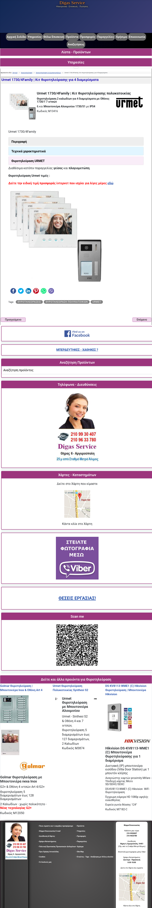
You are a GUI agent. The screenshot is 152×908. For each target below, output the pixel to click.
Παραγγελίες (105, 37)
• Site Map (80, 852)
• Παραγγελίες (81, 841)
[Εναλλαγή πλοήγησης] (76, 57)
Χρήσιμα (121, 37)
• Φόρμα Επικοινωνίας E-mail (49, 831)
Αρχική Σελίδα (16, 37)
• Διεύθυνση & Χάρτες (46, 836)
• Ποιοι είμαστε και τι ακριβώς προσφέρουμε (55, 826)
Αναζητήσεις (76, 44)
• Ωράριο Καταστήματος (47, 841)
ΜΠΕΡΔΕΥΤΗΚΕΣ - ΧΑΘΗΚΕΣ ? (77, 350)
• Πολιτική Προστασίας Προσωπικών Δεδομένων (57, 847)
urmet (96, 302)
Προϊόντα (72, 37)
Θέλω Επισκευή (54, 37)
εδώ (110, 183)
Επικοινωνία (137, 37)
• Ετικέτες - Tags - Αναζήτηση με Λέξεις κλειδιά (94, 857)
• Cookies (41, 857)
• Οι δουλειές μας (45, 862)
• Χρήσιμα (79, 847)
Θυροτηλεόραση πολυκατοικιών (67, 302)
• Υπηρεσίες (80, 831)
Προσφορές (87, 37)
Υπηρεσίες (35, 37)
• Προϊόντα (80, 826)
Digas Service (72, 2)
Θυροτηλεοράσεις (29, 302)
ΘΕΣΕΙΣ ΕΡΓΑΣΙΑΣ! (77, 598)
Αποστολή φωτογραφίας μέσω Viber (132, 852)
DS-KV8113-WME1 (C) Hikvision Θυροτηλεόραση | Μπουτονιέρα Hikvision (126, 690)
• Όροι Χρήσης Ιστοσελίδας (49, 852)
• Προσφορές (81, 836)
